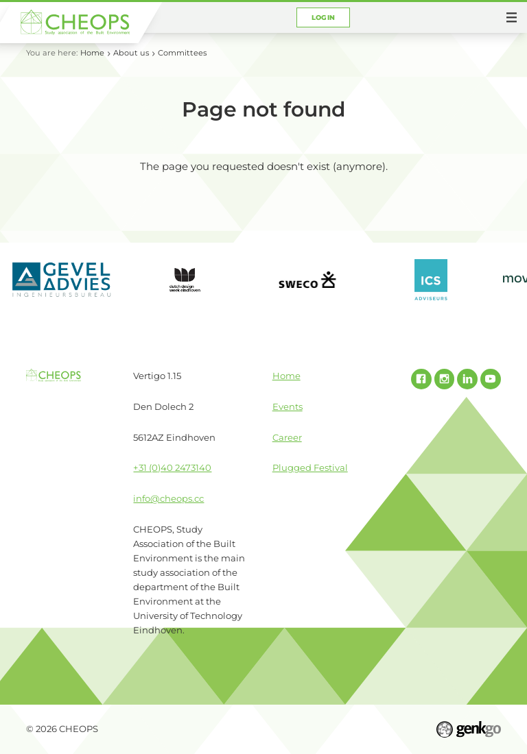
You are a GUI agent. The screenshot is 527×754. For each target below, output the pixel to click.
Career (287, 437)
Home (92, 53)
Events (287, 406)
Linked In (467, 379)
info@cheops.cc (168, 498)
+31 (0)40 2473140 (172, 467)
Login (324, 17)
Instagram (444, 379)
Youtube (490, 379)
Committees (182, 53)
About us (131, 53)
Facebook (421, 379)
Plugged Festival (310, 467)
